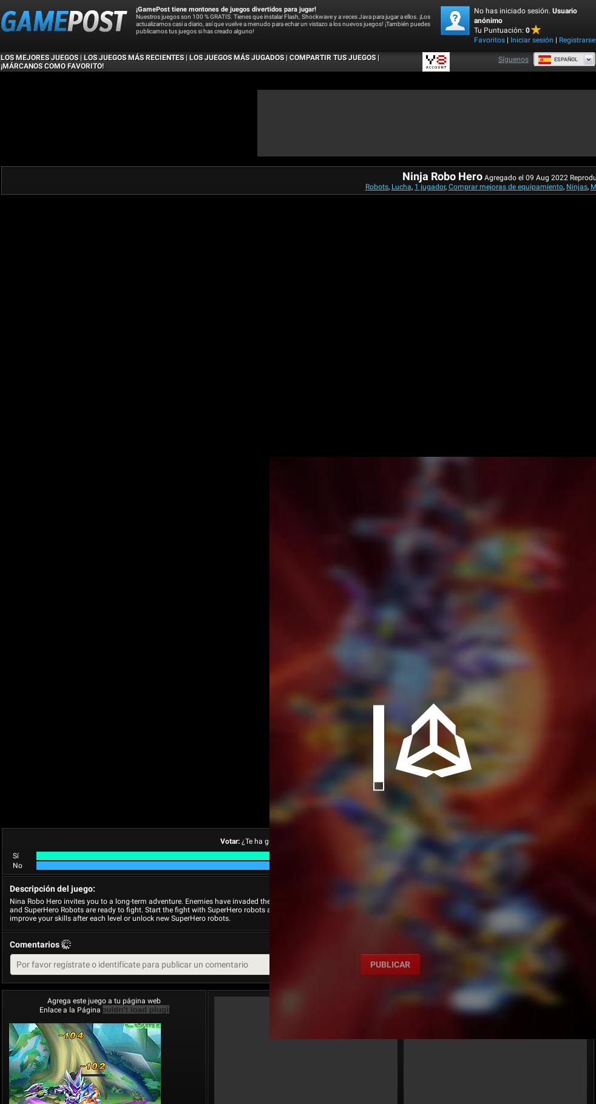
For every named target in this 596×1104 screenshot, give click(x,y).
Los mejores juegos (39, 57)
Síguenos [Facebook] (513, 59)
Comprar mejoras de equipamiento (506, 187)
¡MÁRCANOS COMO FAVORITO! (52, 66)
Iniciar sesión (532, 40)
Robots (376, 187)
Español (558, 59)
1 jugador (430, 187)
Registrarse (577, 40)
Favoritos (489, 40)
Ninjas (577, 187)
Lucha (401, 187)
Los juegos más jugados (236, 57)
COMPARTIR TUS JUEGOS (333, 57)
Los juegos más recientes (134, 57)
